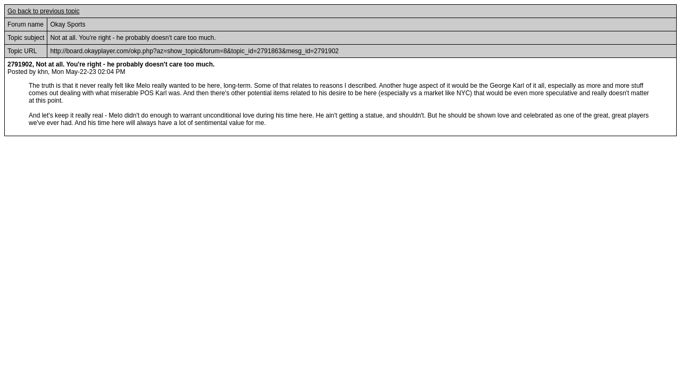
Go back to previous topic (43, 11)
